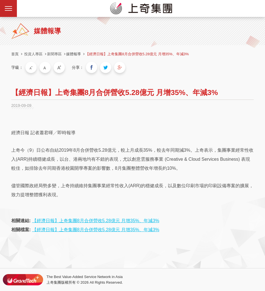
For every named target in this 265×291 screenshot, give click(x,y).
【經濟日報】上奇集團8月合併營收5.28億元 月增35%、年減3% (137, 54)
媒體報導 (73, 54)
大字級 (59, 67)
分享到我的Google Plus (119, 67)
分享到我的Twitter (105, 67)
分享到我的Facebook (91, 67)
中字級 (45, 67)
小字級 (31, 67)
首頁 (15, 54)
